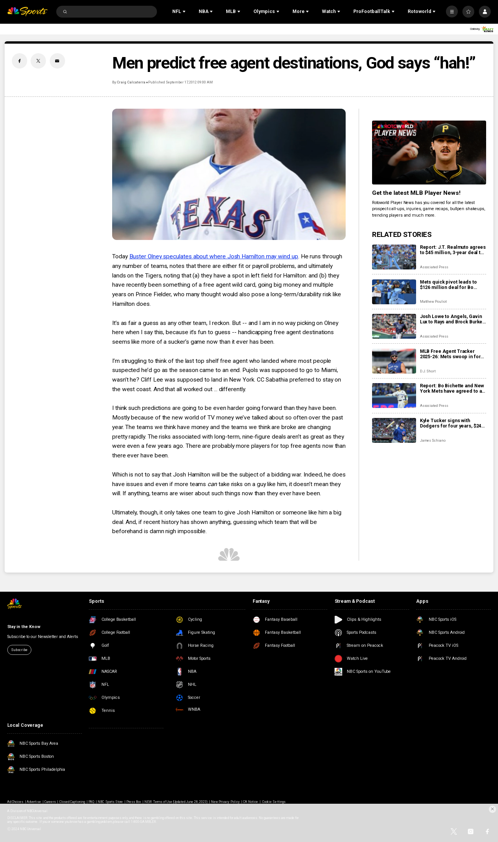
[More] (452, 12)
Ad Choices (15, 802)
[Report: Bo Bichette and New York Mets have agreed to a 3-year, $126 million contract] (394, 395)
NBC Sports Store (110, 802)
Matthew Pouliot (433, 301)
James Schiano (433, 440)
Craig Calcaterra (131, 82)
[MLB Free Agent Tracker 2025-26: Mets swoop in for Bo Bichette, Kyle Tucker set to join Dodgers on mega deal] (394, 361)
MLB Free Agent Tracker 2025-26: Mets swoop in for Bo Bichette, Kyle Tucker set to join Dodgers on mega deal (451, 354)
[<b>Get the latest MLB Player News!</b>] (429, 152)
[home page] (27, 11)
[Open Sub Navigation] (185, 11)
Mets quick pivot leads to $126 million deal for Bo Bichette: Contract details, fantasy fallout (449, 284)
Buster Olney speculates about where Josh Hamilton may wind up (213, 256)
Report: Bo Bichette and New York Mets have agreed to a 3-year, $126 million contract (452, 388)
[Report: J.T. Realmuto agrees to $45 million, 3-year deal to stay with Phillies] (394, 257)
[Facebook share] (19, 61)
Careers (50, 802)
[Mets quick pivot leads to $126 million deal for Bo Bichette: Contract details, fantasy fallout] (394, 291)
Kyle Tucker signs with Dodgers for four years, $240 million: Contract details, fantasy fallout (452, 423)
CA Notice (250, 802)
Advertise (34, 802)
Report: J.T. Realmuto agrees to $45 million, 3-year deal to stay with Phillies (453, 250)
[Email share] (57, 61)
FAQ (91, 802)
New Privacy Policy (225, 802)
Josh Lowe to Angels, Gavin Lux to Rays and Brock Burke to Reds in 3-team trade (451, 319)
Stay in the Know (24, 626)
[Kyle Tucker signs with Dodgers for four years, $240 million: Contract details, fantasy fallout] (394, 430)
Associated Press (434, 267)
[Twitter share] (38, 61)
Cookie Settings (274, 802)
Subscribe (19, 650)
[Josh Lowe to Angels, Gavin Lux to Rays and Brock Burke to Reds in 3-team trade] (394, 326)
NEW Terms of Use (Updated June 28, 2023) (175, 802)
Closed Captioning (72, 802)
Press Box (133, 802)
